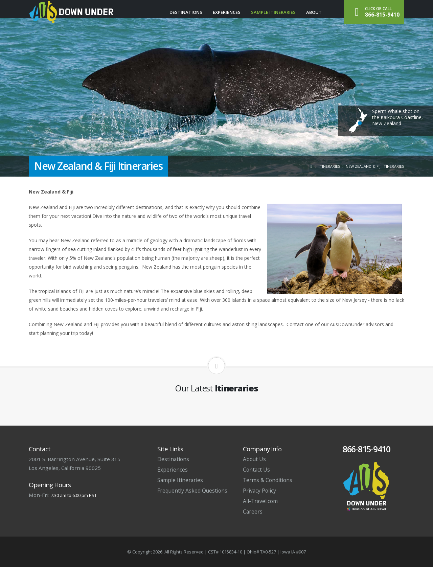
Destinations (185, 12)
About (314, 12)
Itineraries (329, 166)
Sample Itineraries (273, 12)
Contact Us (256, 469)
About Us (254, 459)
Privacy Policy (259, 490)
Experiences (227, 12)
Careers (253, 511)
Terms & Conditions (267, 480)
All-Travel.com (260, 501)
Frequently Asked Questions (192, 490)
